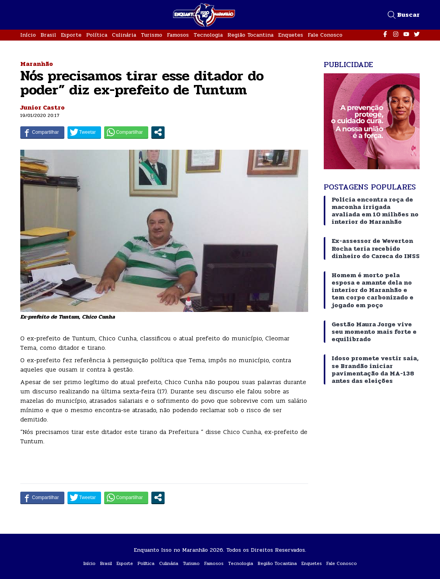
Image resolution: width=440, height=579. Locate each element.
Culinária (124, 35)
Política (96, 35)
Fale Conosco (325, 35)
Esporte (71, 35)
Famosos (178, 35)
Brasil (48, 35)
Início (28, 35)
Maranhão (36, 64)
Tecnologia (208, 35)
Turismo (151, 35)
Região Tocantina (250, 35)
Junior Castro (42, 107)
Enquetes (290, 35)
